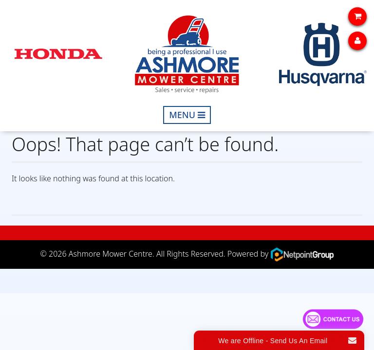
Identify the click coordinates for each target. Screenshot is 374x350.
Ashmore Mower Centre (110, 253)
